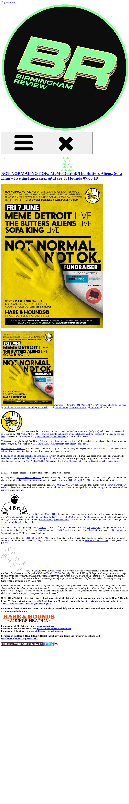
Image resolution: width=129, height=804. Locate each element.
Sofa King (95, 407)
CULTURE (67, 163)
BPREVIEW (67, 169)
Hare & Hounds (46, 431)
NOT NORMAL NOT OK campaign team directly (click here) (59, 444)
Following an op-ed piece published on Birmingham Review (28, 456)
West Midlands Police (73, 461)
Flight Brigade (93, 527)
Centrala (42, 527)
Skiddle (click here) (71, 441)
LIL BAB (67, 166)
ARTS (67, 160)
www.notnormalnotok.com (14, 611)
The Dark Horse (63, 487)
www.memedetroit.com (44, 626)
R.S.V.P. (4, 543)
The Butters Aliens (77, 407)
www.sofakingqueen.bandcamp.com (46, 631)
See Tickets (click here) (39, 441)
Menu (46, 143)
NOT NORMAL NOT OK (27, 434)
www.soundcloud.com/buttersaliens (54, 628)
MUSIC (67, 158)
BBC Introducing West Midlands (51, 436)
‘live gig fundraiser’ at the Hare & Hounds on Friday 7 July (34, 517)
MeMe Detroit (61, 407)
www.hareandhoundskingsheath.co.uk (19, 638)
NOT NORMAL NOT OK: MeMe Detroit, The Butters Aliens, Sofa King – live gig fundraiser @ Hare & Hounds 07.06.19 (61, 175)
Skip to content (8, 2)
